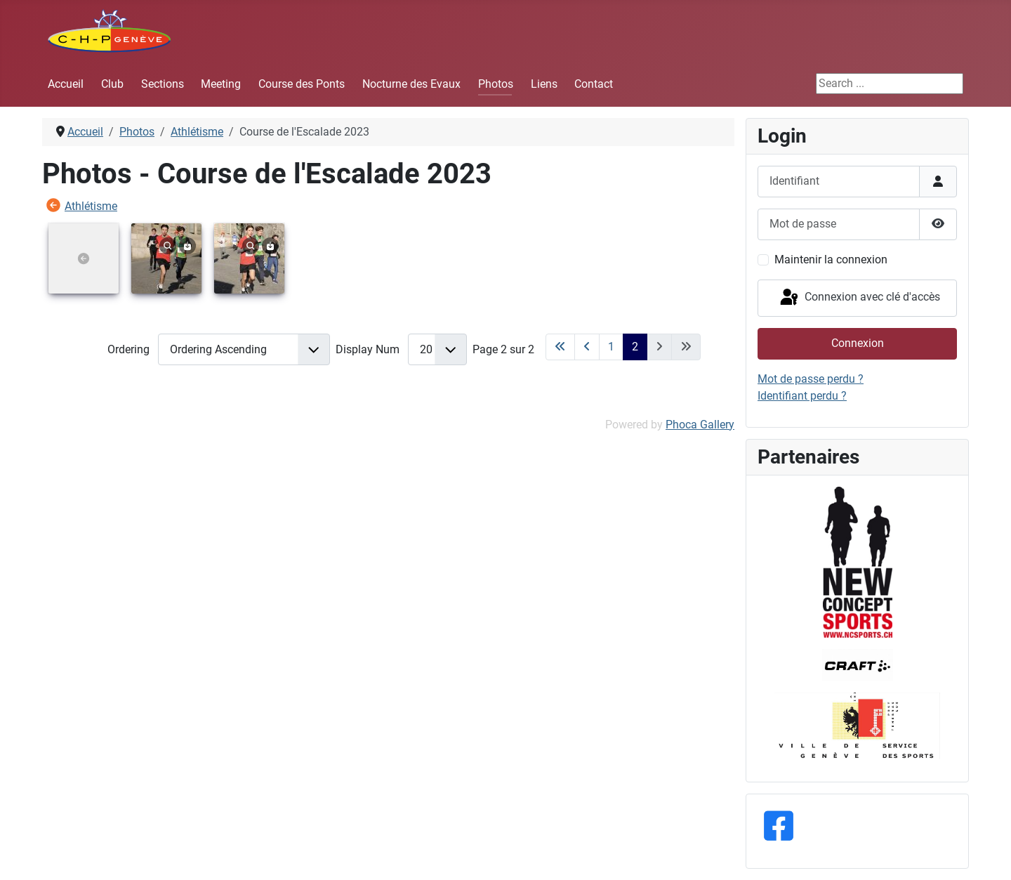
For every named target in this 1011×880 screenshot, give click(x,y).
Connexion (857, 343)
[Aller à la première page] (560, 347)
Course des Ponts (301, 84)
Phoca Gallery (700, 424)
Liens (544, 84)
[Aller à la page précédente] (587, 347)
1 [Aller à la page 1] (611, 346)
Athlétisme (91, 206)
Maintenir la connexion (830, 259)
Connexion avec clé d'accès (859, 297)
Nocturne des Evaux (411, 84)
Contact (593, 84)
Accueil (66, 84)
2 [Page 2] (635, 346)
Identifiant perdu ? (802, 395)
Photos (495, 84)
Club (112, 84)
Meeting (221, 84)
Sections (162, 84)
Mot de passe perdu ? (811, 379)
